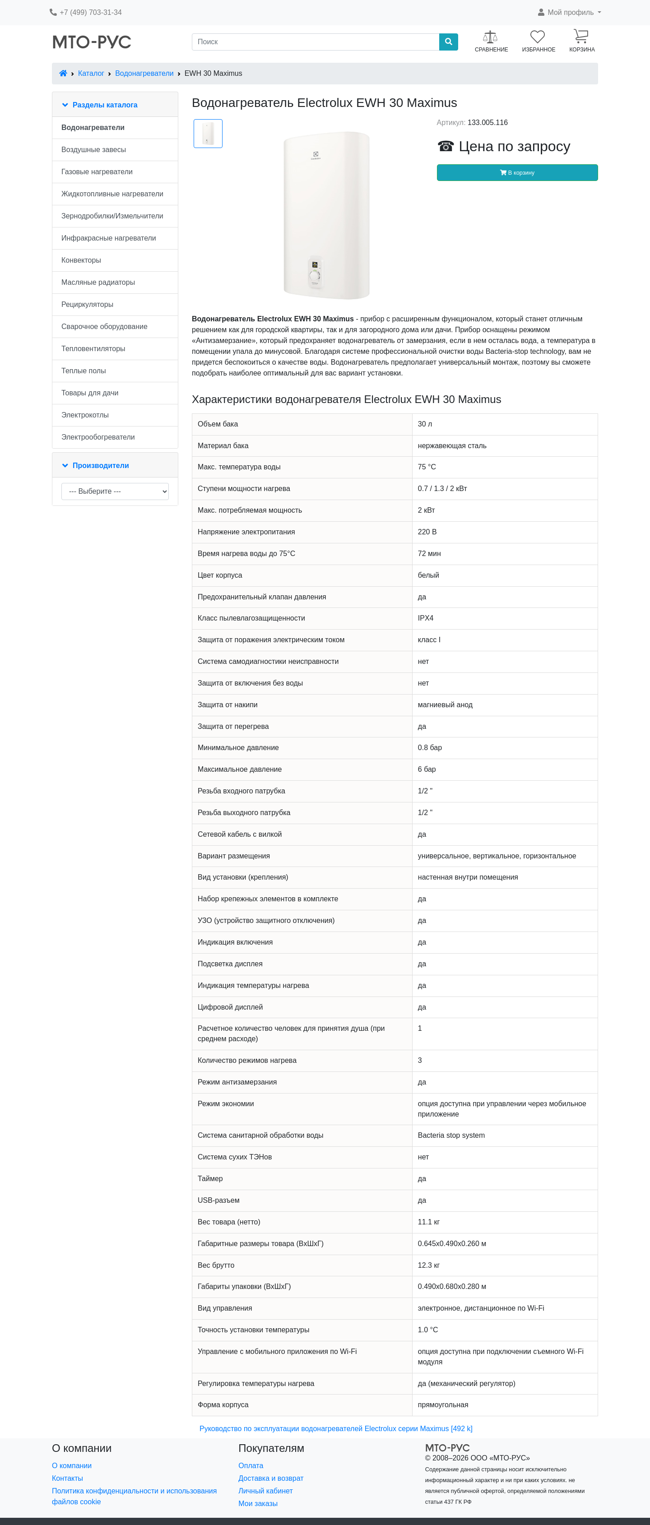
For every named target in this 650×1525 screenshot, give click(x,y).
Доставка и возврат (270, 1478)
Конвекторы (81, 260)
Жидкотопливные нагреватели (112, 194)
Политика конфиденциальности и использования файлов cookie (134, 1496)
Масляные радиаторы (98, 282)
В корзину (517, 172)
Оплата (250, 1465)
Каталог (91, 73)
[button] (569, 13)
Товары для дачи (89, 393)
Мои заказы (258, 1503)
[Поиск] (316, 42)
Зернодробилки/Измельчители (112, 216)
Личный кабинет (265, 1491)
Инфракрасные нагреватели (108, 238)
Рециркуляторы (87, 304)
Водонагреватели (144, 73)
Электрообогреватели (98, 437)
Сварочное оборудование (104, 326)
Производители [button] (101, 465)
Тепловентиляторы (93, 348)
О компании (72, 1465)
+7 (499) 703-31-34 (85, 12)
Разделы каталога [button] (105, 105)
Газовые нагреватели (97, 172)
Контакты (67, 1478)
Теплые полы (83, 371)
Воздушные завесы (93, 149)
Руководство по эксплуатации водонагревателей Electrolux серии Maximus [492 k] (336, 1428)
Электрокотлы (85, 415)
